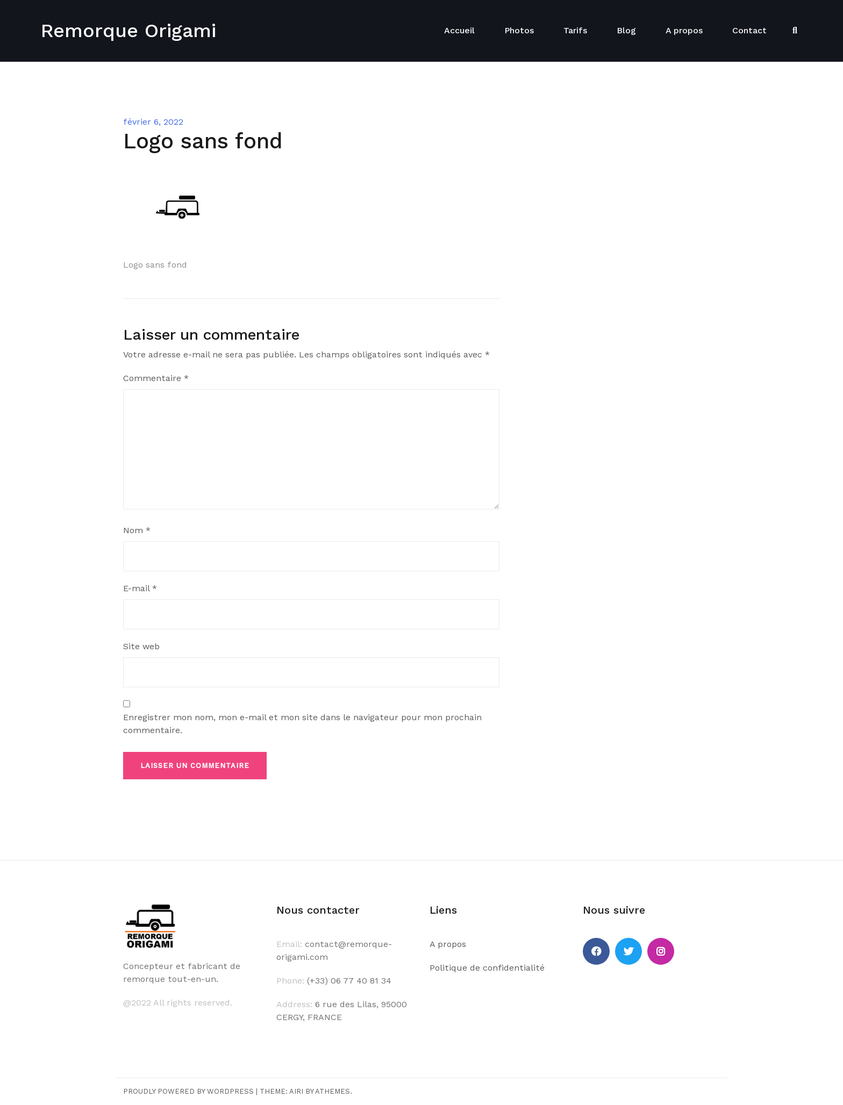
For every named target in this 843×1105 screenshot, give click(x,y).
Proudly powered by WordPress (188, 1091)
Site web (141, 646)
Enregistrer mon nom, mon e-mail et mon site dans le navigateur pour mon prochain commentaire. (302, 723)
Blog (626, 30)
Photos (519, 30)
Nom (137, 530)
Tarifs (575, 30)
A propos (684, 30)
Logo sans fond (155, 265)
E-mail (140, 588)
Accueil (459, 30)
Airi (296, 1091)
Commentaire (156, 378)
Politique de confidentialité (487, 968)
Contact (749, 30)
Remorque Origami (128, 30)
